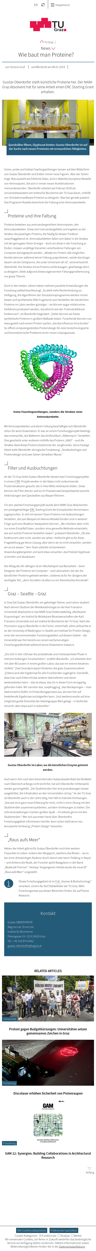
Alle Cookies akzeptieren (31, 1230)
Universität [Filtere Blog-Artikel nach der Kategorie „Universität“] (9, 1019)
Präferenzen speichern (64, 1230)
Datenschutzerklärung (72, 1246)
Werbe (76, 1235)
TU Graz (46, 42)
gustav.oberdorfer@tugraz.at (25, 945)
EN (36, 5)
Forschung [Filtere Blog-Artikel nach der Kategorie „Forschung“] (9, 1083)
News (48, 48)
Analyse (64, 1235)
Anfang (88, 1170)
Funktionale (47, 1235)
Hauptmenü (60, 5)
